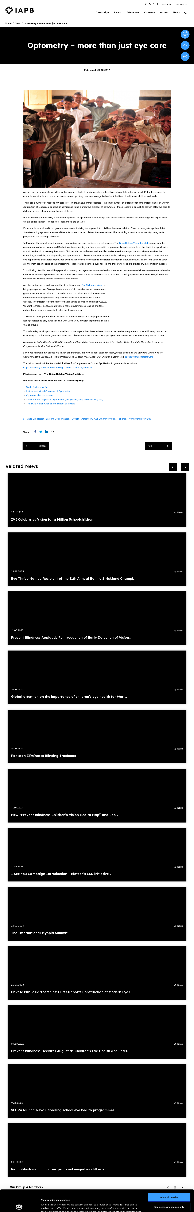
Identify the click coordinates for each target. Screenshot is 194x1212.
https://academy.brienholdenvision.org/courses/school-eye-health (57, 367)
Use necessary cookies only (169, 1185)
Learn (117, 12)
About (164, 12)
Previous (36, 445)
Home (8, 23)
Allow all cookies (169, 1175)
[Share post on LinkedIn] (48, 432)
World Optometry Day (37, 387)
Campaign (102, 12)
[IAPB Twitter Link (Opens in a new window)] (145, 4)
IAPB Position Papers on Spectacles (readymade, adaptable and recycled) (64, 399)
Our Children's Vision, (105, 418)
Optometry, (87, 418)
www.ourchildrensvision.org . (139, 356)
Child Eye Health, (35, 418)
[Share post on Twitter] (42, 432)
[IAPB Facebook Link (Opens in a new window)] (149, 4)
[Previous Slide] (173, 467)
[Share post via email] (54, 432)
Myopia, (75, 418)
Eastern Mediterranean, (58, 418)
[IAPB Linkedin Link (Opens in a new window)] (153, 4)
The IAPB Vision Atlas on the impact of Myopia (50, 403)
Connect (149, 12)
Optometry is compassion (39, 395)
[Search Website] (185, 13)
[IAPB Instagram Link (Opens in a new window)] (157, 4)
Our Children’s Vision (92, 285)
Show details (48, 1203)
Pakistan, (122, 418)
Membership (181, 4)
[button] (167, 4)
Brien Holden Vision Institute (134, 243)
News (176, 12)
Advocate (133, 12)
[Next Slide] (185, 467)
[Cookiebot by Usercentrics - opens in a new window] (19, 1206)
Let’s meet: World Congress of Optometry (48, 391)
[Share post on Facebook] (36, 432)
